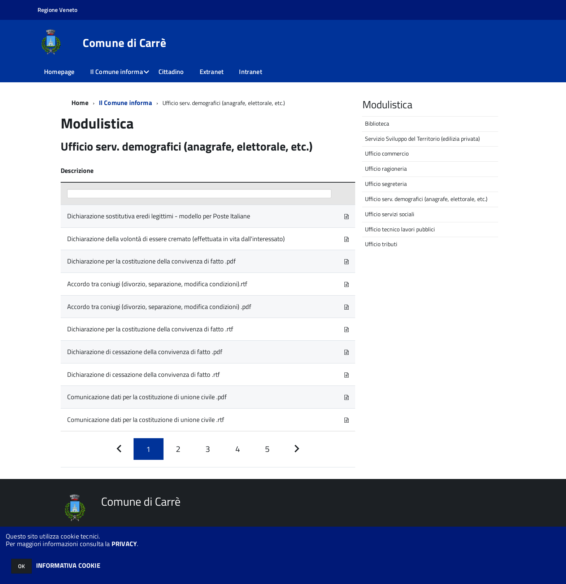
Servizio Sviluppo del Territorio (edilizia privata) (422, 138)
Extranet (211, 72)
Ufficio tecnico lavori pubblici (400, 229)
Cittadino (171, 72)
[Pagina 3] (208, 449)
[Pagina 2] (178, 449)
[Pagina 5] (267, 449)
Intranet (250, 72)
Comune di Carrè (124, 42)
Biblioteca (377, 123)
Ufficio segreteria (386, 183)
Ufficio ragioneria (386, 168)
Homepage (59, 72)
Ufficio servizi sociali (389, 214)
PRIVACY (124, 544)
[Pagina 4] (237, 449)
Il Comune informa (116, 72)
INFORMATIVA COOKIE (68, 565)
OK (21, 566)
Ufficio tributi (381, 244)
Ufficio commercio (387, 153)
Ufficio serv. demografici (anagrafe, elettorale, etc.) (426, 199)
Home (79, 103)
